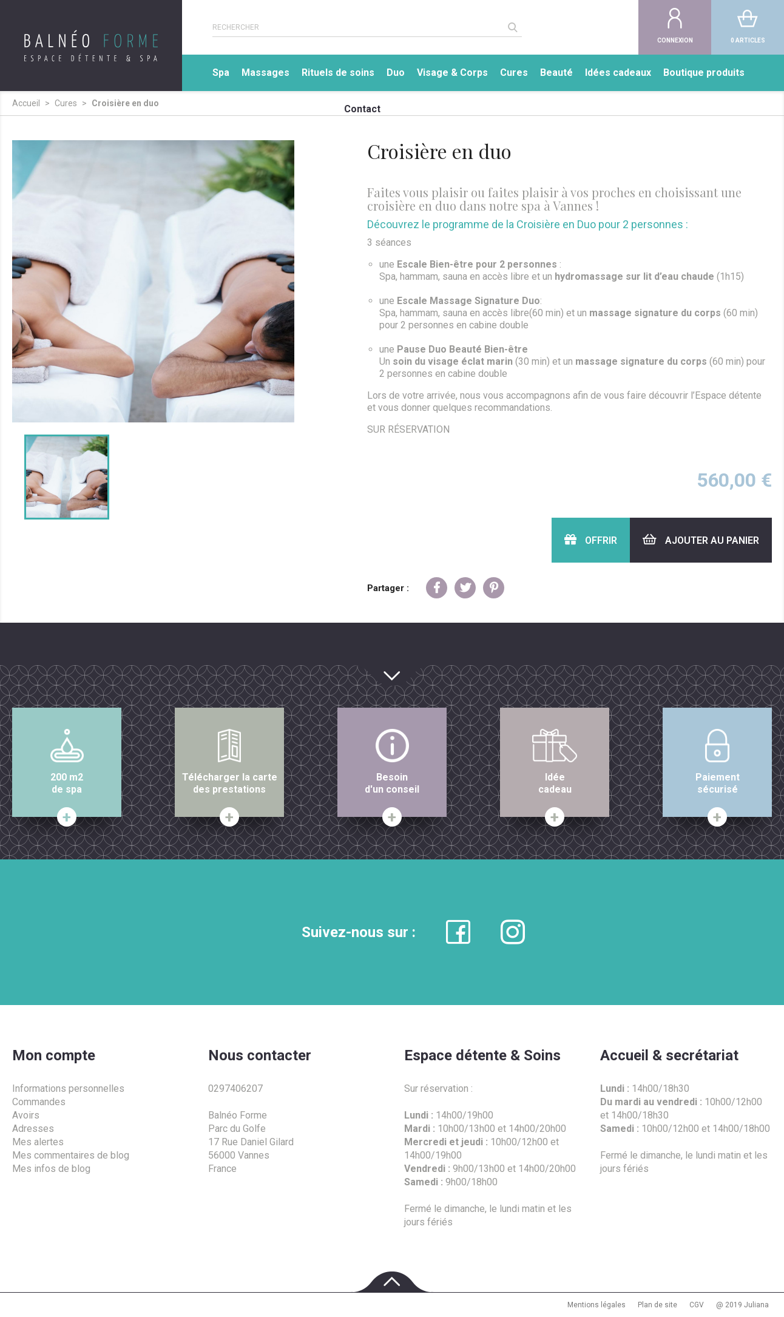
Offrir (590, 539)
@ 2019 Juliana (742, 1305)
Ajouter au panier (701, 539)
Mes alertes (38, 1142)
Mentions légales (596, 1305)
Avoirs (25, 1115)
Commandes (39, 1102)
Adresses (33, 1128)
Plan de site (657, 1305)
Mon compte (53, 1055)
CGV (696, 1305)
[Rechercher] (358, 27)
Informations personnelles (68, 1088)
